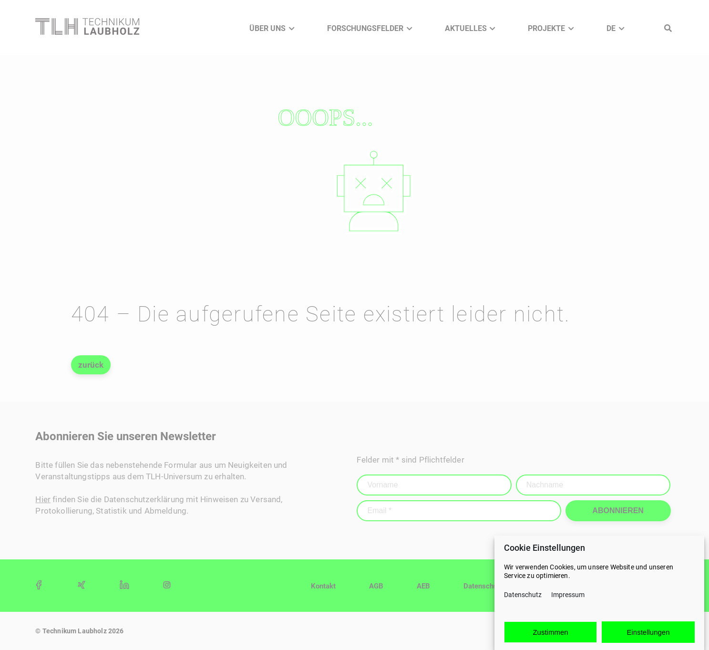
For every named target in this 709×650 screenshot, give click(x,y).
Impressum (568, 596)
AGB (376, 586)
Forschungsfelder (365, 28)
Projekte (546, 28)
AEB (423, 586)
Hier (43, 499)
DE (611, 28)
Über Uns (267, 28)
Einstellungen (648, 633)
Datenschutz (523, 596)
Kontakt (323, 586)
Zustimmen (550, 633)
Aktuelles (466, 28)
